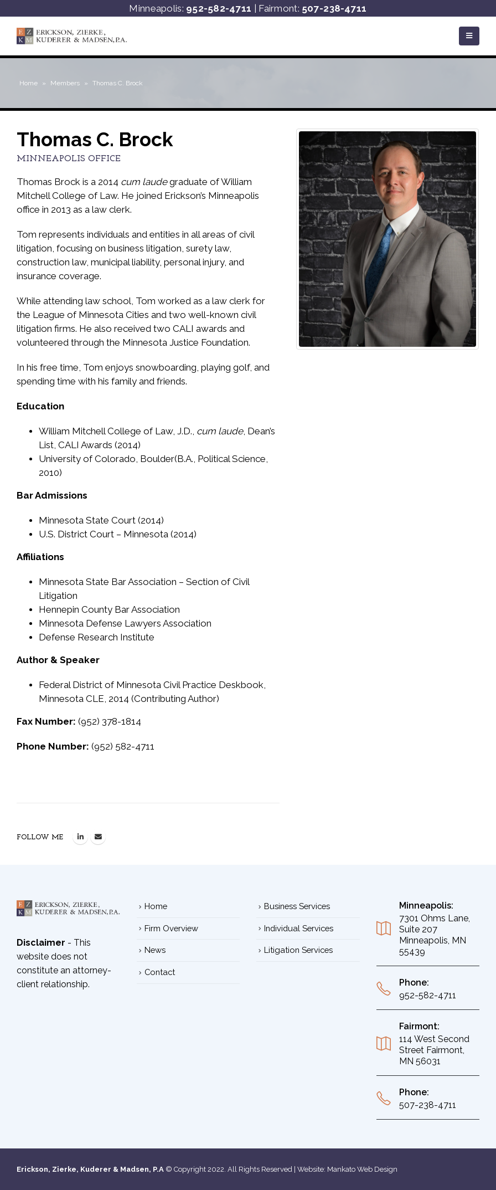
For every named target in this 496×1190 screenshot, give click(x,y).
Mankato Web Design (362, 1169)
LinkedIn (80, 836)
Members (65, 83)
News (155, 950)
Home (28, 83)
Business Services (297, 906)
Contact (159, 972)
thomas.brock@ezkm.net (98, 836)
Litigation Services (298, 950)
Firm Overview (171, 928)
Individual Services (298, 928)
